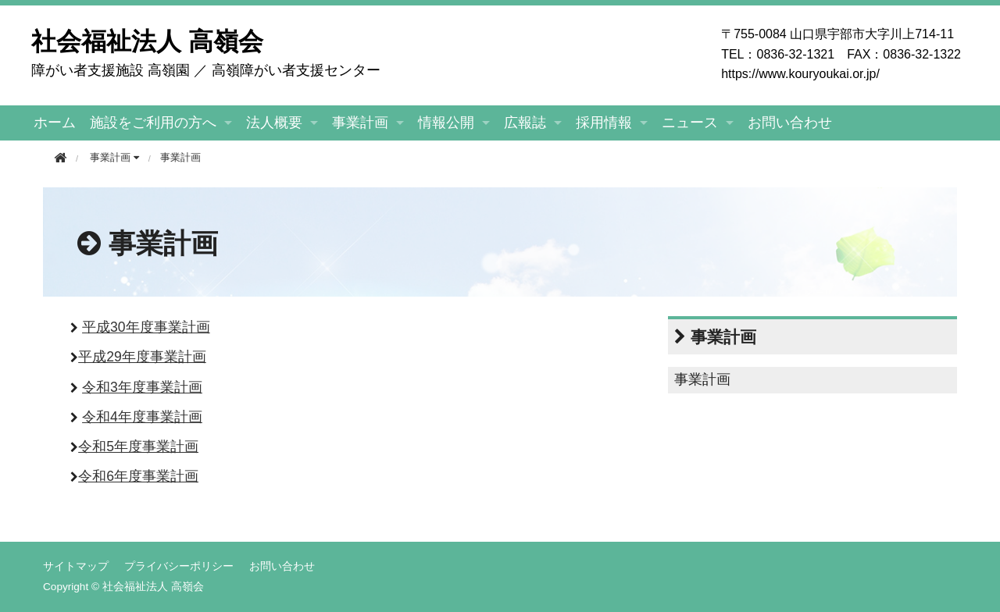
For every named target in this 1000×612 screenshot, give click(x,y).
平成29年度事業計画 (142, 357)
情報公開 (446, 122)
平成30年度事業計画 (146, 327)
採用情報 (604, 122)
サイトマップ (76, 566)
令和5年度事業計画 (138, 446)
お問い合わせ (790, 122)
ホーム (55, 122)
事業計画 (360, 122)
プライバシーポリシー (179, 566)
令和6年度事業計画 (138, 476)
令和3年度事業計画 (142, 387)
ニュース (690, 122)
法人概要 (274, 122)
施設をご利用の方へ (153, 122)
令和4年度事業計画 (142, 417)
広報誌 (525, 122)
